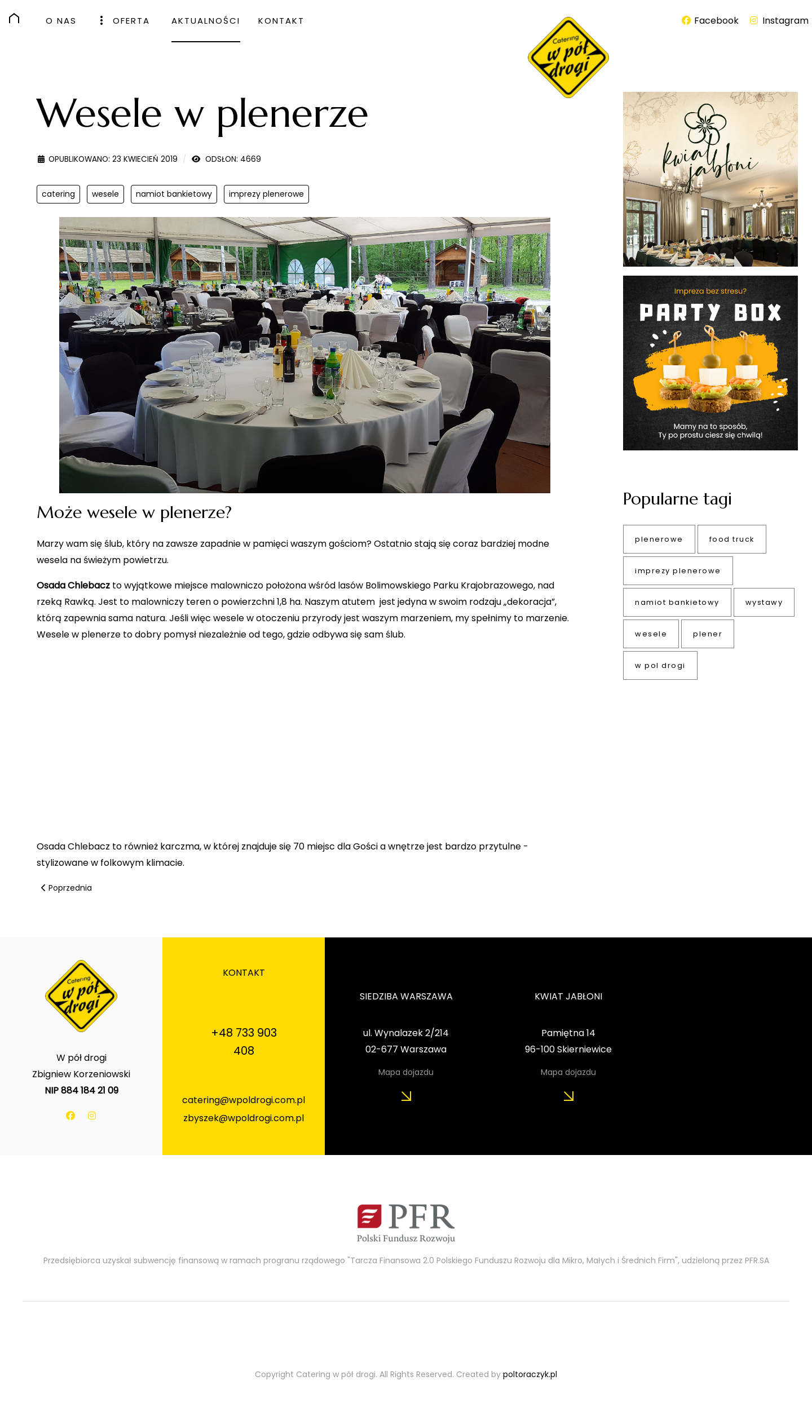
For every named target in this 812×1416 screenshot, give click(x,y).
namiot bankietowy (174, 194)
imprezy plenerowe (266, 194)
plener (707, 634)
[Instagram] (778, 20)
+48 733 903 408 (244, 1042)
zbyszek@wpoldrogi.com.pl (243, 1118)
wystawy (764, 602)
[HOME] (18, 18)
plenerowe (659, 539)
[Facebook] (710, 20)
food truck (731, 539)
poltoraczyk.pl (530, 1374)
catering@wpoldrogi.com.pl (243, 1100)
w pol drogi (660, 665)
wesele (105, 194)
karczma (179, 846)
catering (58, 194)
